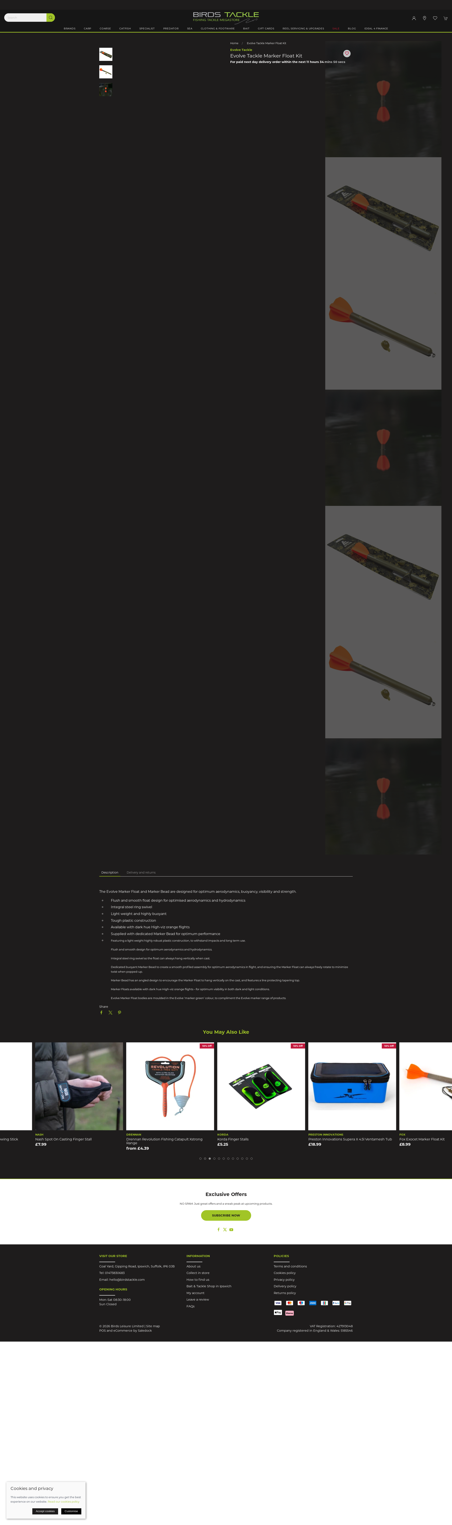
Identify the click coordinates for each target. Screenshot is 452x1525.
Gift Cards (266, 28)
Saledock (145, 1330)
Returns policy (285, 1293)
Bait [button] (246, 28)
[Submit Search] (50, 17)
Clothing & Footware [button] (218, 28)
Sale (335, 28)
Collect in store (198, 1273)
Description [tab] (109, 872)
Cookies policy (285, 1273)
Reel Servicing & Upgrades (303, 28)
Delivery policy (285, 1286)
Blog (352, 28)
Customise (71, 1511)
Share (103, 1007)
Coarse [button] (105, 28)
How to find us (198, 1280)
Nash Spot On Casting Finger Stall (119, 1139)
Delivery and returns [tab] (141, 872)
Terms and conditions (290, 1266)
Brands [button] (69, 28)
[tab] (200, 1159)
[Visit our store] (424, 18)
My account (195, 1293)
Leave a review (198, 1299)
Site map (153, 1326)
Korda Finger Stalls (288, 1139)
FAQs (191, 1306)
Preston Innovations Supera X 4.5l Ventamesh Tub (406, 1139)
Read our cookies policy (63, 1501)
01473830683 (115, 1273)
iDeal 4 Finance (376, 28)
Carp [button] (87, 28)
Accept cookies (45, 1511)
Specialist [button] (147, 28)
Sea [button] (189, 28)
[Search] (29, 17)
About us (193, 1266)
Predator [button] (171, 28)
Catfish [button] (125, 28)
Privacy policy (284, 1280)
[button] (435, 18)
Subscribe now (226, 1215)
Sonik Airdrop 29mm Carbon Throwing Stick (37, 1139)
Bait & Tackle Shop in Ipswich (209, 1286)
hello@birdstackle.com (127, 1280)
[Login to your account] (414, 18)
